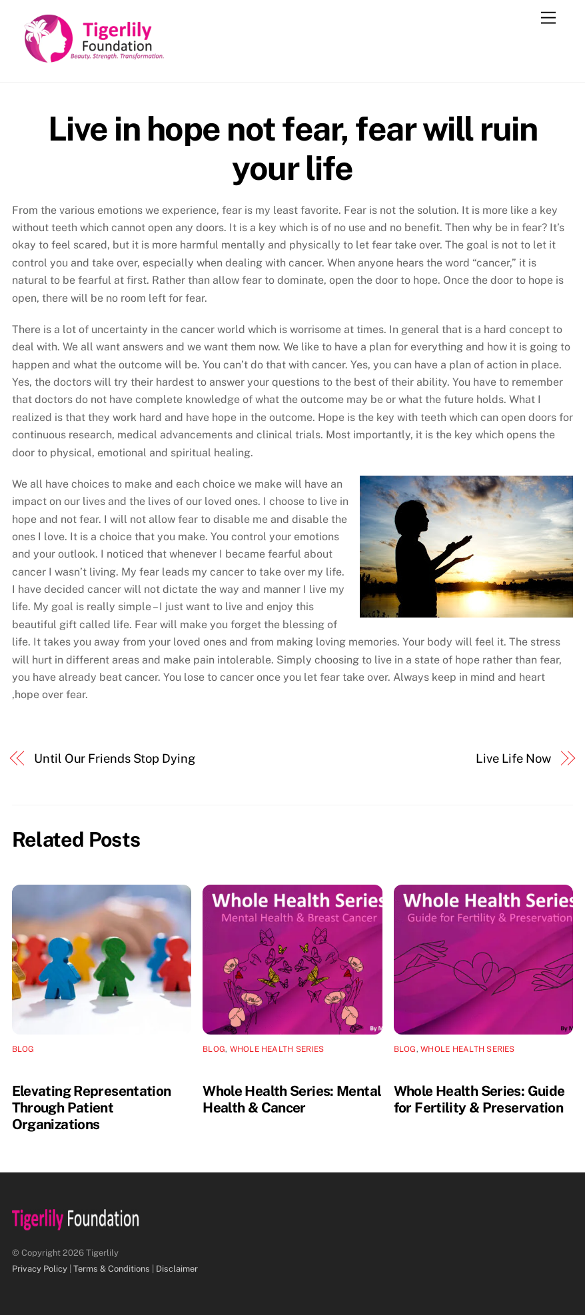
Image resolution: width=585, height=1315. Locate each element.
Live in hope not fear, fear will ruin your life (293, 148)
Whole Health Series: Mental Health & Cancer (292, 1099)
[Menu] (548, 18)
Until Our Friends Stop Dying (114, 758)
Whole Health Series (277, 1049)
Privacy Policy (39, 1269)
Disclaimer (177, 1269)
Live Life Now (513, 758)
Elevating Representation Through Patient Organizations (91, 1107)
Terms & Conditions (111, 1269)
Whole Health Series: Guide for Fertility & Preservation (479, 1099)
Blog (23, 1049)
